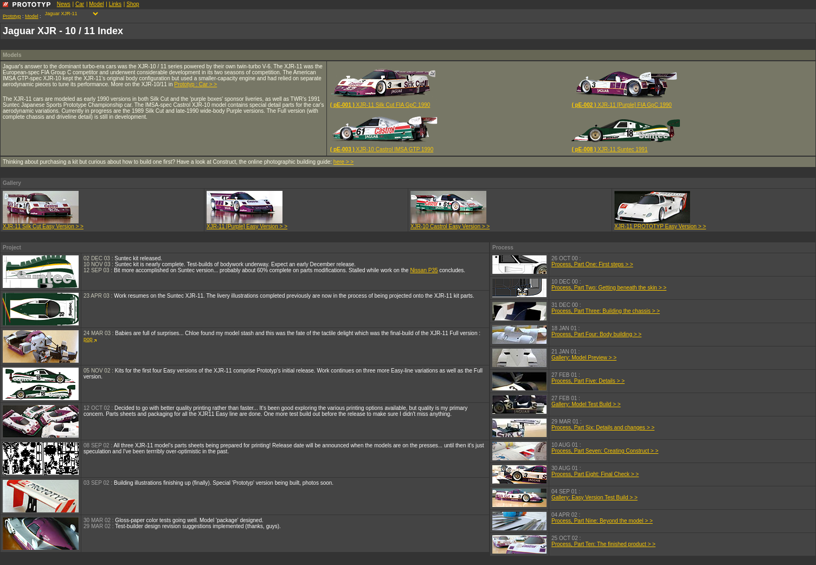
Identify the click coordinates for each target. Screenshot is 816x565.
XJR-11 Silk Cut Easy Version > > (43, 224)
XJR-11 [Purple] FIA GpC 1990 (625, 104)
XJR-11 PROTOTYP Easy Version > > (660, 224)
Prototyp (12, 16)
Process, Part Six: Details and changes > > (602, 428)
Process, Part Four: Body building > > (596, 334)
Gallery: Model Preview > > (583, 358)
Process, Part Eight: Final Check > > (595, 474)
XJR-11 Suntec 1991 (625, 147)
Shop (132, 4)
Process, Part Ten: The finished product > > (603, 544)
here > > (343, 162)
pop (90, 339)
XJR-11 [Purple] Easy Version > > (247, 224)
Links (115, 4)
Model (96, 4)
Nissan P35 (424, 270)
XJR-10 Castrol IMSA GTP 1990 (384, 147)
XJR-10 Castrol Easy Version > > (450, 224)
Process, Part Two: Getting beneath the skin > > (608, 288)
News (63, 4)
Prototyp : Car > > (195, 84)
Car (79, 4)
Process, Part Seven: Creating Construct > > (604, 451)
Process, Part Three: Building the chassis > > (605, 311)
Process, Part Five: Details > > (588, 381)
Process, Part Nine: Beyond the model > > (602, 521)
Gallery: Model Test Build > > (586, 404)
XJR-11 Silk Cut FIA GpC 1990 (384, 104)
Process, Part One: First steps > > (592, 264)
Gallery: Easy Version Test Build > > (594, 497)
